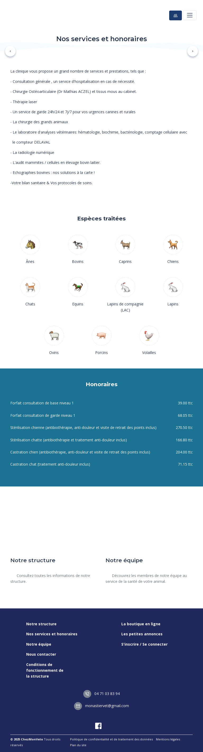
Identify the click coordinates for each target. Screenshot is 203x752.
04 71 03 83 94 (101, 693)
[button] (10, 51)
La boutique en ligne (140, 623)
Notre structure (41, 623)
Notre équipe (38, 644)
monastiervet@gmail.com (101, 705)
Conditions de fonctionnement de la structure (44, 670)
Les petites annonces (142, 633)
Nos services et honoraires (51, 633)
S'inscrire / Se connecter (144, 644)
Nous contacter (41, 654)
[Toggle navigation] (190, 15)
